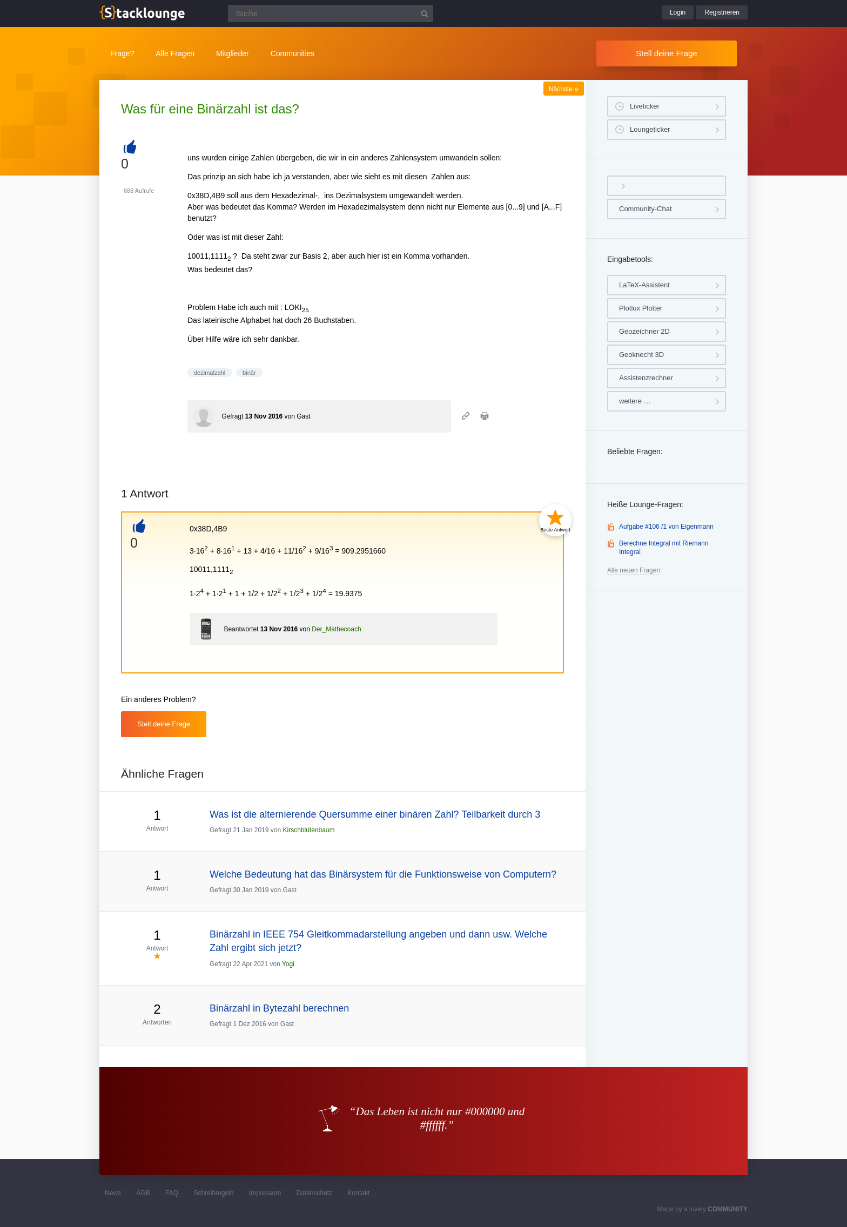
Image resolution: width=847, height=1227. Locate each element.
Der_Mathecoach (336, 629)
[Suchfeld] (330, 13)
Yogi (288, 964)
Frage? (122, 53)
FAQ (171, 1193)
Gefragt (232, 416)
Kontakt (359, 1193)
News (113, 1193)
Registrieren (722, 12)
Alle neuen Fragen (633, 570)
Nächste (564, 89)
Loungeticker (650, 129)
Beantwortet (241, 629)
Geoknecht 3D (641, 354)
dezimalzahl (209, 372)
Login (677, 12)
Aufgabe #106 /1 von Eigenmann (666, 526)
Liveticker (645, 106)
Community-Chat (645, 209)
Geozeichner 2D (644, 331)
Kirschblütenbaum (308, 830)
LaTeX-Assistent (644, 285)
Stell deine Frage (666, 53)
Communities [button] (293, 53)
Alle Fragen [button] (175, 53)
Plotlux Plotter (640, 308)
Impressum (265, 1193)
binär (249, 372)
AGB (143, 1193)
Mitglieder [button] (232, 53)
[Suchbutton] (424, 13)
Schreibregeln (213, 1193)
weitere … (635, 401)
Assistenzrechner (646, 378)
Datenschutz (314, 1193)
